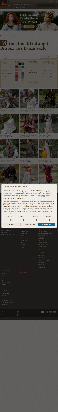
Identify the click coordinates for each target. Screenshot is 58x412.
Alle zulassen (46, 224)
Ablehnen (11, 224)
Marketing (48, 216)
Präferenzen (22, 216)
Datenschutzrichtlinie (8, 211)
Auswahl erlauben (29, 224)
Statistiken (35, 216)
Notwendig (9, 216)
